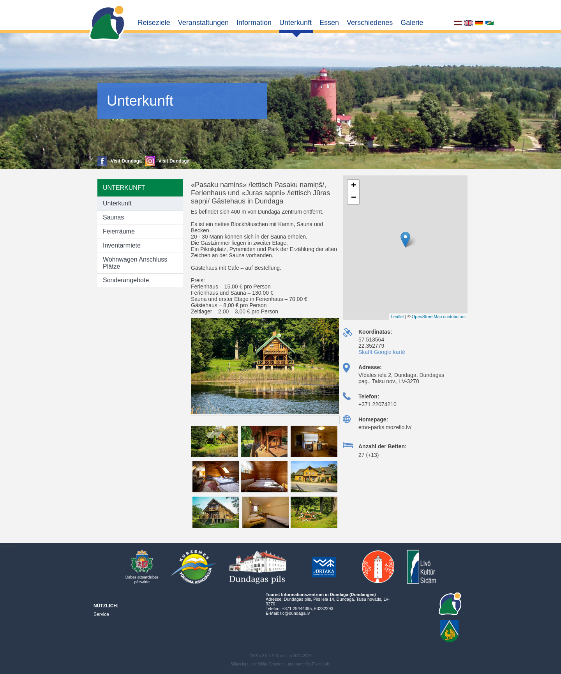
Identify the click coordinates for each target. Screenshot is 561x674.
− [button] (353, 198)
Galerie (411, 23)
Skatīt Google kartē (381, 352)
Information (254, 23)
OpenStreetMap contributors (439, 316)
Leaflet (397, 316)
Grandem (276, 664)
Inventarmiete (122, 245)
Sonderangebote (126, 280)
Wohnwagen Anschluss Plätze (135, 263)
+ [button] (353, 186)
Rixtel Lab (320, 664)
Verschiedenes (370, 23)
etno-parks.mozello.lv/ (384, 427)
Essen (329, 23)
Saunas (113, 217)
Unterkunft (295, 23)
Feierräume (119, 231)
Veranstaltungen (203, 23)
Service (101, 614)
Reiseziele (154, 23)
